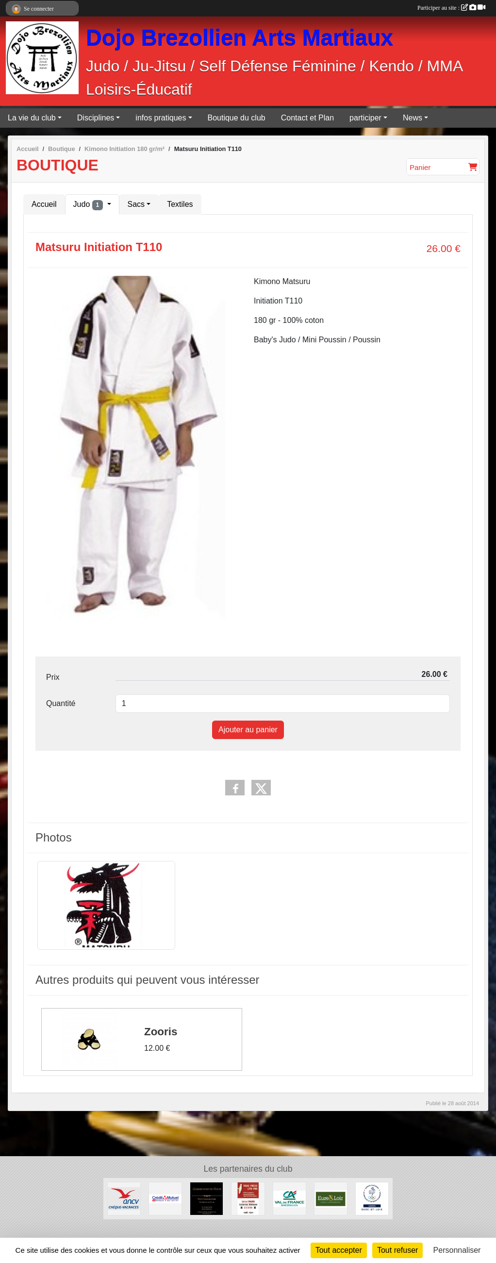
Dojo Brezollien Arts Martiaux (239, 37)
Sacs (136, 204)
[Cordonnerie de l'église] (206, 1198)
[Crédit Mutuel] (165, 1198)
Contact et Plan (307, 118)
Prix (53, 677)
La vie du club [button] (32, 118)
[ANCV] (124, 1198)
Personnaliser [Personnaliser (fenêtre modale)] (457, 1250)
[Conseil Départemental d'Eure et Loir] (330, 1198)
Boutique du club (236, 118)
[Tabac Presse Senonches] (248, 1198)
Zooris (160, 1031)
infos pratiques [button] (160, 118)
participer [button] (365, 118)
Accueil (44, 204)
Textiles (180, 204)
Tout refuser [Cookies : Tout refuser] (397, 1250)
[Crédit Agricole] (289, 1198)
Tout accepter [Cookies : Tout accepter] (338, 1250)
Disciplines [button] (95, 118)
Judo (89, 205)
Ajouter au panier (248, 729)
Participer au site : (451, 7)
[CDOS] (372, 1198)
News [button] (412, 118)
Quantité (60, 703)
